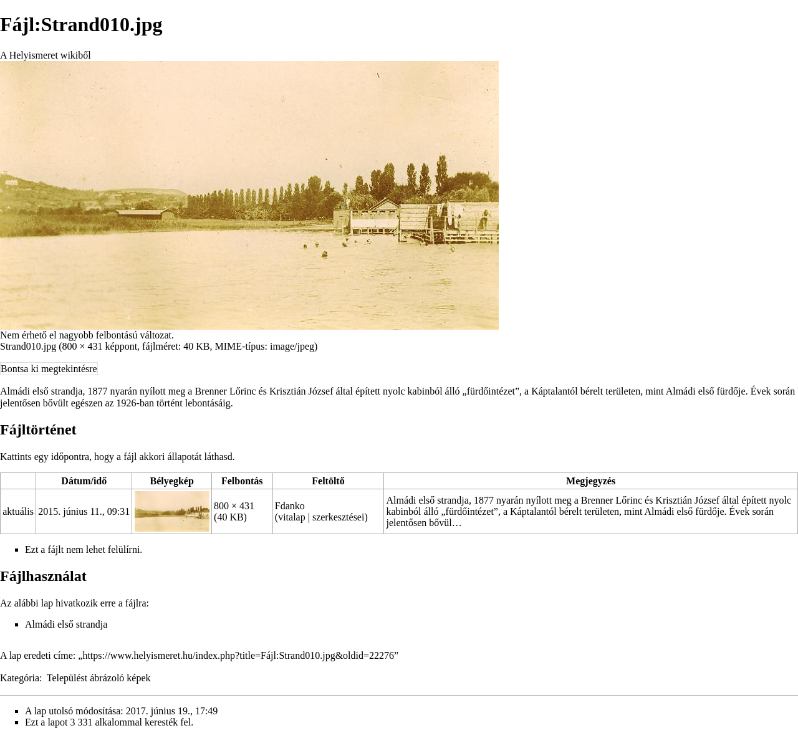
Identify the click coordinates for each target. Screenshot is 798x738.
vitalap (291, 517)
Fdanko (290, 506)
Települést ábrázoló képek (99, 678)
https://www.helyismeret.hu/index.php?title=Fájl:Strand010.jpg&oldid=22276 (238, 655)
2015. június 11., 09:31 (84, 511)
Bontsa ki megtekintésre (49, 368)
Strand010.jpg (28, 346)
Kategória (19, 678)
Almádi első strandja (66, 624)
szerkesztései (338, 517)
